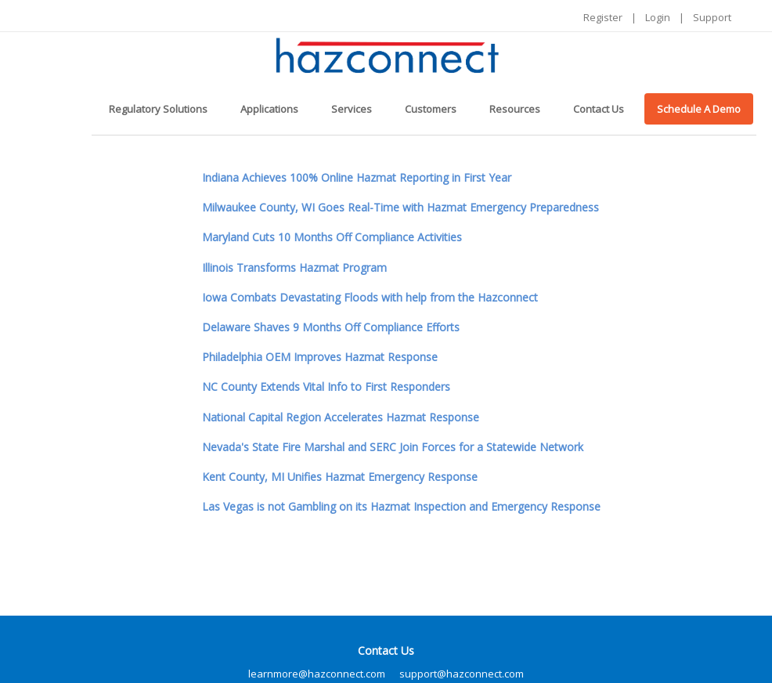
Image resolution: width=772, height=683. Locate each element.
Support (712, 17)
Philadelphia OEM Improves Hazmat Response (320, 356)
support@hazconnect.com (461, 674)
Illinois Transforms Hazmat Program (294, 267)
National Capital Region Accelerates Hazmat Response (340, 417)
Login (657, 17)
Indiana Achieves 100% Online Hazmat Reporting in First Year (356, 177)
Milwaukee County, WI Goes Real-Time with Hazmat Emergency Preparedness (400, 207)
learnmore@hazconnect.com (316, 674)
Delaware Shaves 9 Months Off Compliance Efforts (331, 327)
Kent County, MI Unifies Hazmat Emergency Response (340, 476)
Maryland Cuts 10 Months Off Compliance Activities (332, 236)
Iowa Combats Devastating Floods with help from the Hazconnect (370, 297)
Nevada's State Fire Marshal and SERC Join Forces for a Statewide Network (392, 446)
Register (602, 17)
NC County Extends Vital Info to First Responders (326, 386)
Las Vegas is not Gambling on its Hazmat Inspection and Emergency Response (401, 506)
